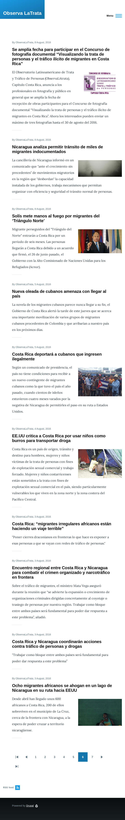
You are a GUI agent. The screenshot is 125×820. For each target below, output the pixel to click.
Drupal (30, 805)
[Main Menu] (113, 16)
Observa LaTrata (22, 13)
